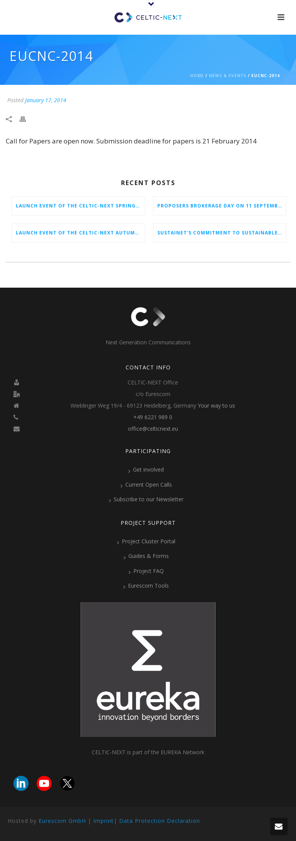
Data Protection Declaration (159, 820)
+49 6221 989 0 (152, 417)
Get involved (146, 470)
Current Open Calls (146, 485)
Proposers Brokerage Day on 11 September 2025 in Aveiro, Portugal (221, 205)
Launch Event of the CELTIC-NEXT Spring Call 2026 (80, 205)
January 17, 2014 (45, 100)
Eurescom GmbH (62, 820)
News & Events (227, 75)
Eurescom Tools (146, 586)
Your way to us (216, 405)
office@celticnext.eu (153, 428)
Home (197, 75)
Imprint (103, 820)
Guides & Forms (146, 556)
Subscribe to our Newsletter (146, 499)
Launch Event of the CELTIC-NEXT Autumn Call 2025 (80, 232)
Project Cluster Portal (146, 541)
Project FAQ (146, 571)
